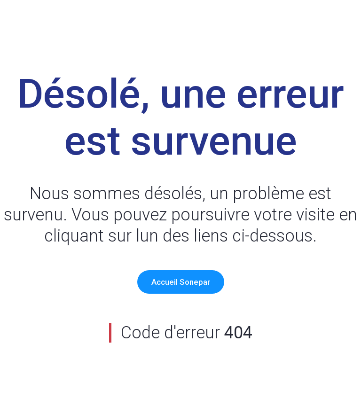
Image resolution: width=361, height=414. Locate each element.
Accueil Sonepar (180, 282)
